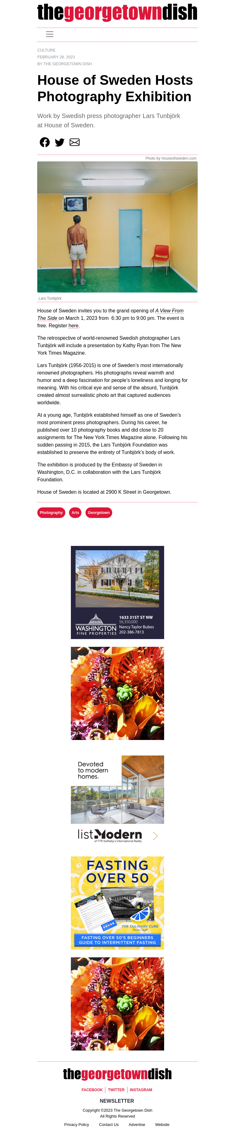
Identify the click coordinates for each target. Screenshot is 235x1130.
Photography (51, 513)
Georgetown (99, 513)
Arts (75, 513)
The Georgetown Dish (68, 64)
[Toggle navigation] (49, 34)
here (73, 325)
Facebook (92, 1090)
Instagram (141, 1090)
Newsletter (117, 1101)
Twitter (116, 1090)
